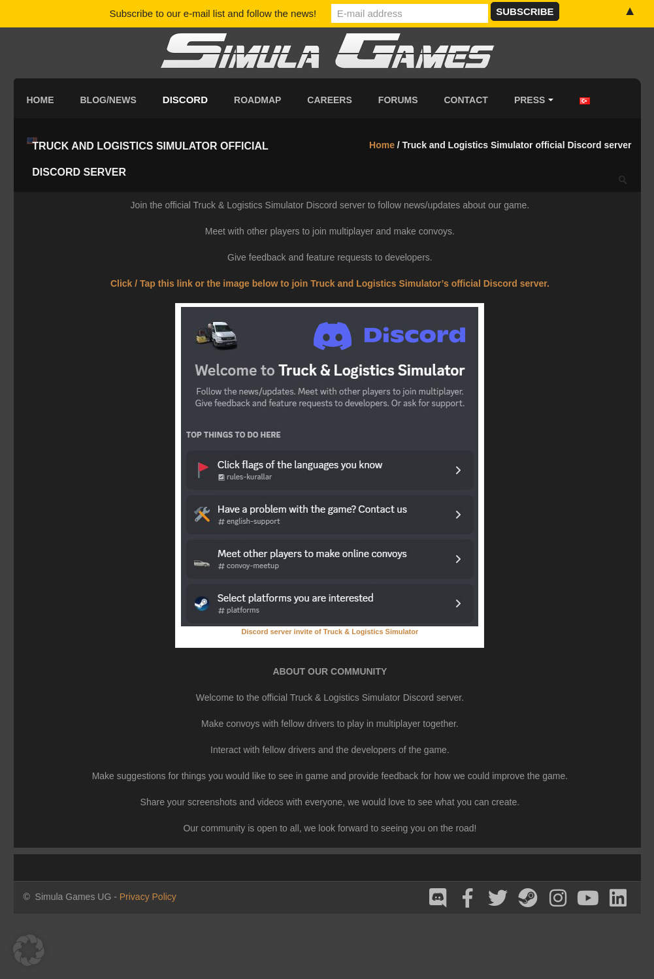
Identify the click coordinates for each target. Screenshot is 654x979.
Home (40, 100)
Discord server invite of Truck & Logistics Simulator (329, 631)
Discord (185, 99)
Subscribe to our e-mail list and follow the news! (212, 13)
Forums (398, 100)
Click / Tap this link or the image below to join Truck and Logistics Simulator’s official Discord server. (329, 283)
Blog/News (108, 100)
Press (533, 100)
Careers (329, 100)
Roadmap (257, 100)
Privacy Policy (148, 896)
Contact (466, 100)
